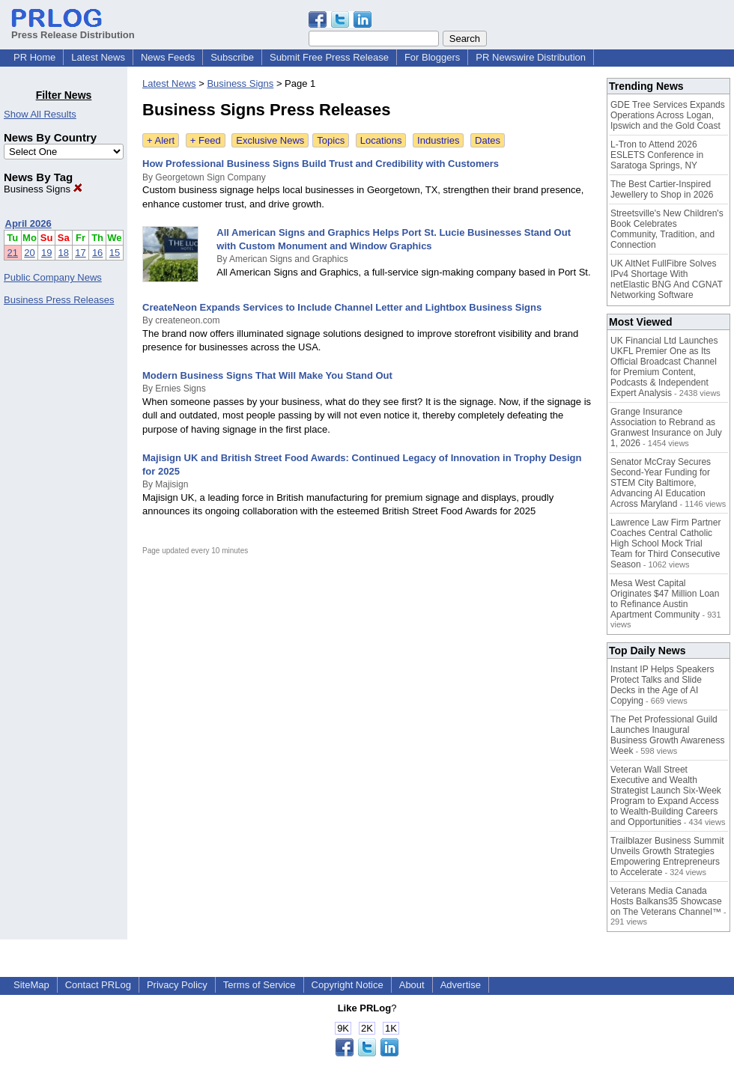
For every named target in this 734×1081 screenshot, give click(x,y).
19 (46, 252)
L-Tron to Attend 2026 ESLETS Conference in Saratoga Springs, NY (656, 155)
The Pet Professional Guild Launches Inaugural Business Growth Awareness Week (667, 735)
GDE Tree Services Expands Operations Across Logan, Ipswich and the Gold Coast (667, 115)
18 (63, 252)
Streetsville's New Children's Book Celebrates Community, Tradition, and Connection (667, 229)
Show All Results (40, 114)
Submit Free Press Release (329, 57)
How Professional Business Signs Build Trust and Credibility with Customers (320, 163)
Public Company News (53, 277)
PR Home (34, 57)
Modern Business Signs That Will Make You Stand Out (267, 375)
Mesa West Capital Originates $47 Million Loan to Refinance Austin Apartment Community (664, 599)
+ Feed (205, 140)
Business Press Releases (59, 299)
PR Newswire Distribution (531, 57)
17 (80, 252)
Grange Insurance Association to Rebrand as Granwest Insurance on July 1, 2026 (666, 427)
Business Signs (43, 189)
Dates (487, 140)
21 (12, 252)
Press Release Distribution (73, 29)
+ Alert (161, 140)
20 (29, 252)
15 (114, 252)
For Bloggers (432, 57)
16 (97, 252)
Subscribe (232, 57)
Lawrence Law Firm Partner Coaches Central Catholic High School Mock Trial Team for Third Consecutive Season (665, 543)
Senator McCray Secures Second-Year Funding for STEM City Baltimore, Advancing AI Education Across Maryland (660, 483)
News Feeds (168, 57)
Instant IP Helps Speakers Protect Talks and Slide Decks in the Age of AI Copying (662, 685)
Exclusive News (270, 140)
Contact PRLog (98, 984)
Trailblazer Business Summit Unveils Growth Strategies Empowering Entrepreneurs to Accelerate (667, 856)
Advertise (460, 984)
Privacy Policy (177, 984)
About (412, 984)
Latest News (98, 57)
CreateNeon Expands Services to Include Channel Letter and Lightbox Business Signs (342, 307)
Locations (381, 140)
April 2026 (28, 223)
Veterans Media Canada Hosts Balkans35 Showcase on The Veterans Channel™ (666, 901)
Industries (438, 140)
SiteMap (31, 984)
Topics (331, 140)
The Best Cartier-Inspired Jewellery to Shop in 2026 (661, 189)
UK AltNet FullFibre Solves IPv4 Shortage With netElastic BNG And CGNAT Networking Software (666, 279)
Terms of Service (259, 984)
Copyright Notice (347, 984)
